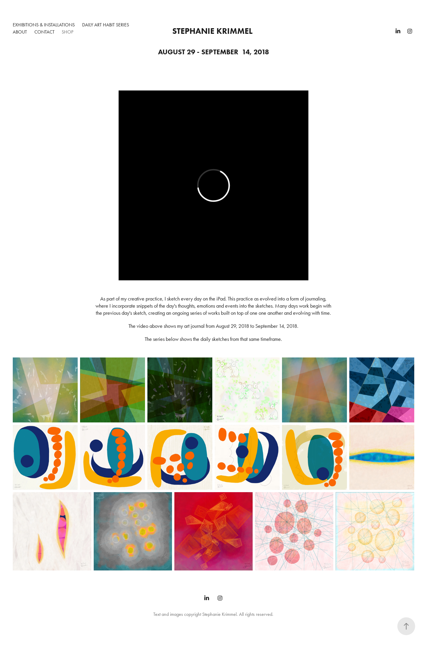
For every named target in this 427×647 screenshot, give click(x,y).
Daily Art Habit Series (105, 25)
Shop (67, 32)
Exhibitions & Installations (44, 25)
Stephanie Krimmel (212, 31)
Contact (44, 32)
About (20, 32)
